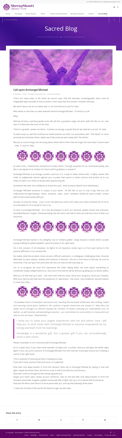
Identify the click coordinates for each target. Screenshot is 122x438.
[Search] (114, 20)
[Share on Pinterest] (83, 420)
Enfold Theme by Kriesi (32, 432)
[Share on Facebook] (17, 420)
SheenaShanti (55, 94)
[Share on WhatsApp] (61, 420)
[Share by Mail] (105, 420)
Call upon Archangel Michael (30, 89)
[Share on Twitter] (39, 420)
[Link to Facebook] (118, 7)
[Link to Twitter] (114, 7)
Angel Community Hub (37, 94)
